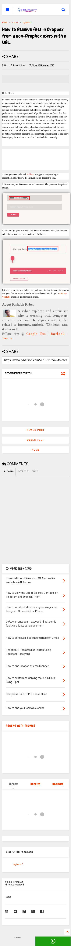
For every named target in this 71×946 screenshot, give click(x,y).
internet (15, 23)
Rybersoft (27, 23)
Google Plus (36, 334)
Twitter (7, 338)
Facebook (58, 334)
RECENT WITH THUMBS (20, 726)
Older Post (35, 440)
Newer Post (35, 430)
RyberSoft (18, 864)
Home (4, 23)
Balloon (30, 174)
